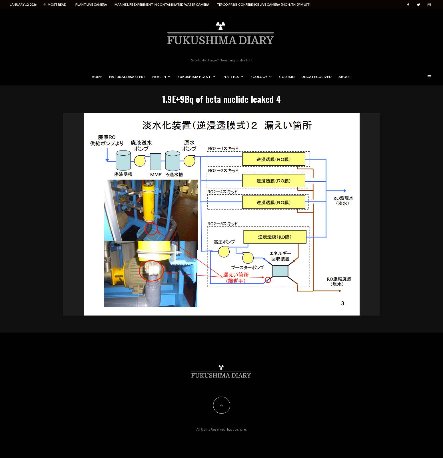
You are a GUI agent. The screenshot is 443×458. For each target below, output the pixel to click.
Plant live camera (91, 4)
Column (286, 77)
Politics (230, 77)
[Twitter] (418, 5)
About (344, 77)
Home (97, 77)
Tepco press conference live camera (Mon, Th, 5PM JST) (263, 4)
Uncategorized (316, 77)
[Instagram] (429, 5)
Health (159, 77)
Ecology (258, 77)
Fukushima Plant (194, 77)
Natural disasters (127, 77)
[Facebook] (408, 5)
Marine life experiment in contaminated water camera (162, 4)
